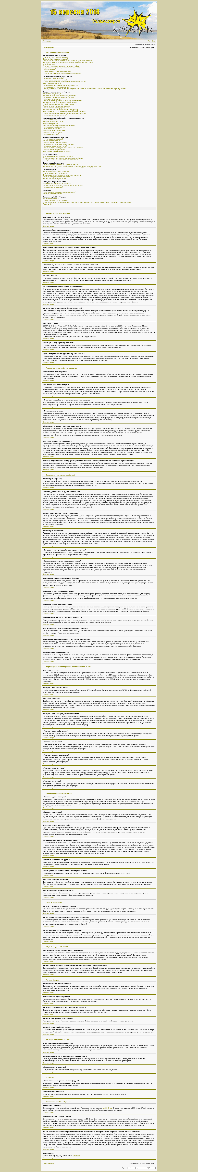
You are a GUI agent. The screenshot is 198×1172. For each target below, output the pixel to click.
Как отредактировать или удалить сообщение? (59, 95)
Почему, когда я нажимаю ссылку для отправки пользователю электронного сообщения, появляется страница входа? (84, 89)
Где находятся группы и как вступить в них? (58, 144)
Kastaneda (76, 1156)
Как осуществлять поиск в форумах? (56, 171)
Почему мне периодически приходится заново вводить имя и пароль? (67, 61)
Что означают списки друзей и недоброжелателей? (61, 165)
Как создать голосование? (52, 99)
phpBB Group (107, 1108)
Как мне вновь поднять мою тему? (55, 115)
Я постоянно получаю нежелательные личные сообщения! (63, 158)
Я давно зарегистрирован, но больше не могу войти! (61, 68)
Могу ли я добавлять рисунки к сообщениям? (59, 125)
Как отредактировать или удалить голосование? (60, 102)
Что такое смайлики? (50, 123)
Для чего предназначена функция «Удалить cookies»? (62, 73)
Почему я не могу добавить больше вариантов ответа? (62, 101)
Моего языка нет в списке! (52, 83)
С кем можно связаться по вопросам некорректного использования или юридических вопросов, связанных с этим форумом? (87, 202)
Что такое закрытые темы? (52, 132)
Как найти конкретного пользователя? (56, 177)
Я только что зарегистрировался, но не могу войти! (61, 66)
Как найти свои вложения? (52, 194)
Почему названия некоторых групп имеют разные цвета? (63, 148)
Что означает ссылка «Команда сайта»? (57, 151)
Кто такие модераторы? (51, 141)
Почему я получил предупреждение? (56, 108)
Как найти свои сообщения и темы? (55, 179)
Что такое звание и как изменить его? (56, 87)
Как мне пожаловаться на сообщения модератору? (61, 110)
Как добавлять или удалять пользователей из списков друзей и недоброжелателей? (72, 166)
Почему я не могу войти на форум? (55, 57)
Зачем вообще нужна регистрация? (55, 59)
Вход (153, 41)
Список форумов (48, 47)
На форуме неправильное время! (55, 80)
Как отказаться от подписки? (53, 187)
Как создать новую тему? (52, 94)
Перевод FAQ (48, 204)
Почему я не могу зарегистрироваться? (57, 71)
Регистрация (47, 41)
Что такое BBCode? (50, 120)
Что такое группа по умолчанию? (54, 150)
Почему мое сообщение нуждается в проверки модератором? (65, 113)
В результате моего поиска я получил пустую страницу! (62, 175)
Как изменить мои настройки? (53, 78)
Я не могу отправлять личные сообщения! (58, 156)
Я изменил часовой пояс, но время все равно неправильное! (64, 82)
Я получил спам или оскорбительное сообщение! (60, 160)
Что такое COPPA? (49, 70)
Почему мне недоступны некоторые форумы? (59, 104)
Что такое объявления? (51, 129)
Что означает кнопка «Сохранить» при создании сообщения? (64, 111)
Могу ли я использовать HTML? (54, 122)
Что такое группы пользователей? (55, 142)
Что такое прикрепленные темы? (54, 130)
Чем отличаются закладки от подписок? (57, 183)
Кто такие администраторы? (53, 139)
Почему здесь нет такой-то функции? (56, 200)
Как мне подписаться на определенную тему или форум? (63, 185)
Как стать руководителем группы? (55, 146)
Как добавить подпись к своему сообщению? (59, 97)
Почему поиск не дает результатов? (55, 173)
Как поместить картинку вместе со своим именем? (61, 85)
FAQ (149, 41)
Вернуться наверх (48, 226)
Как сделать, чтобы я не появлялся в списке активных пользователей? (68, 63)
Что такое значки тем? (51, 134)
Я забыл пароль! (49, 64)
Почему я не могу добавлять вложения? (57, 106)
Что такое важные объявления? (54, 127)
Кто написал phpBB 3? (51, 199)
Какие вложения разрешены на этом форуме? (59, 192)
